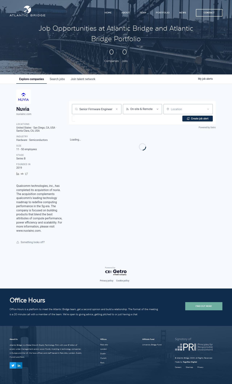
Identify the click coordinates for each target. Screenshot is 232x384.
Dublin (103, 353)
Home (108, 12)
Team (143, 12)
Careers (178, 367)
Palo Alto (104, 345)
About (125, 12)
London (103, 349)
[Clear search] (117, 109)
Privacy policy (106, 280)
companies (31, 79)
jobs (57, 79)
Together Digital (190, 362)
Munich (103, 358)
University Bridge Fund (151, 345)
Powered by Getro (207, 127)
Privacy (200, 367)
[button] (84, 118)
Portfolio (162, 12)
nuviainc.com (23, 114)
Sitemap (189, 367)
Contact (209, 12)
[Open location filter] (208, 109)
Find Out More (204, 306)
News (182, 12)
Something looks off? (30, 242)
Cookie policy (122, 280)
